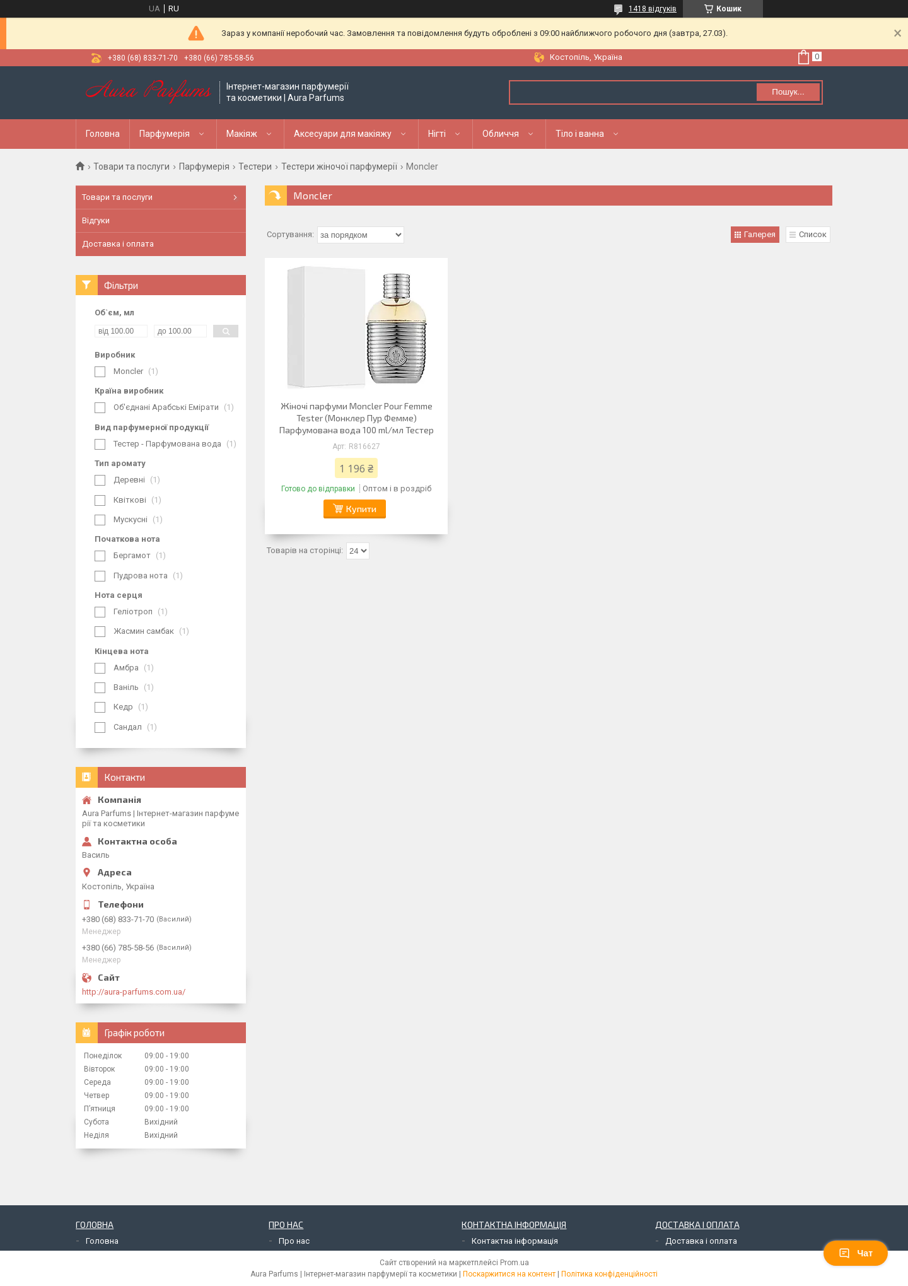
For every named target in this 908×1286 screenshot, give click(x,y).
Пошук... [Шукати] (788, 91)
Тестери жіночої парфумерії (339, 166)
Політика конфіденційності (609, 1274)
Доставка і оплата (118, 243)
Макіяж (241, 134)
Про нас (294, 1241)
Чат (856, 1253)
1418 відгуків (653, 8)
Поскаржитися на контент (509, 1274)
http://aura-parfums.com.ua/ (133, 992)
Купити (361, 508)
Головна (103, 134)
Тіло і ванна (580, 134)
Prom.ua (514, 1262)
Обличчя (500, 134)
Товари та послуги (131, 166)
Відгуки (96, 220)
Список (813, 234)
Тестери (255, 166)
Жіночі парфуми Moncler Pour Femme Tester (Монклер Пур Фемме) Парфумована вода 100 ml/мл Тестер (356, 417)
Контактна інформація (515, 1241)
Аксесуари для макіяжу (343, 134)
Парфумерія (164, 134)
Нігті (437, 134)
